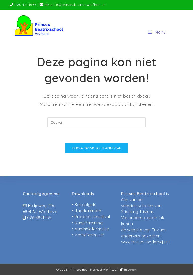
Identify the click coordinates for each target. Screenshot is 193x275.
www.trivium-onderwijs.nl (145, 241)
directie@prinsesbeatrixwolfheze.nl (75, 4)
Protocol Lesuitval (92, 216)
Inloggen (128, 269)
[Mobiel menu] (157, 32)
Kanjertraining (89, 222)
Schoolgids (85, 204)
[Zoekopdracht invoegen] (96, 122)
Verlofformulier (89, 234)
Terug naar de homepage (96, 148)
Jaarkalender (88, 210)
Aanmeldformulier (92, 228)
